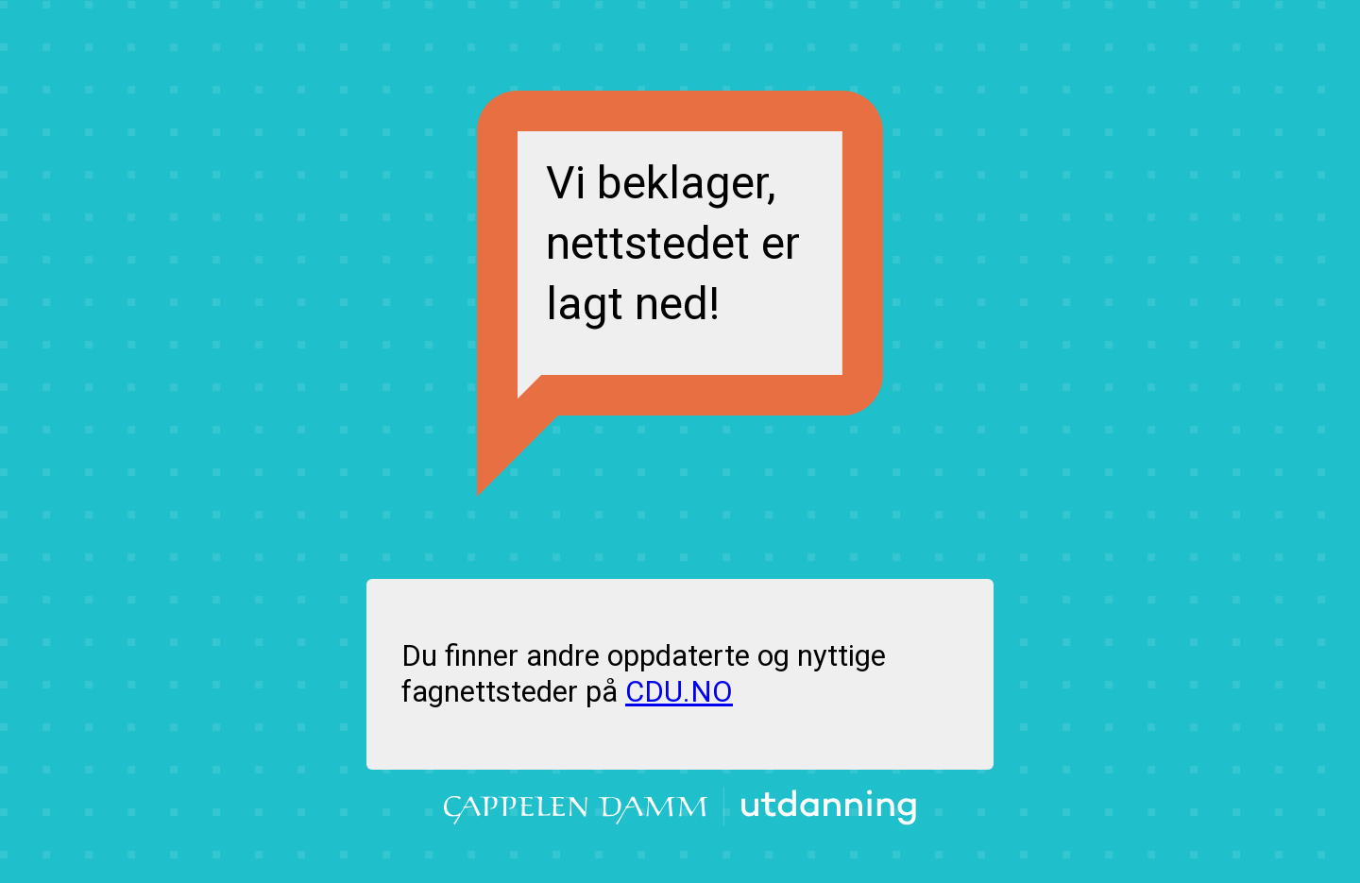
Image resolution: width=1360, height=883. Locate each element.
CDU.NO (679, 691)
